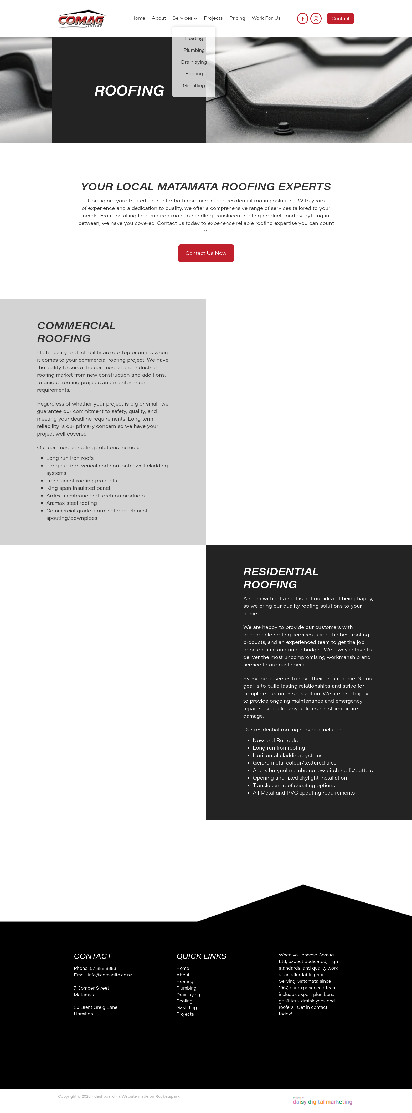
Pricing (237, 18)
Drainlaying (188, 994)
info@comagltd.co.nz (110, 974)
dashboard (104, 1096)
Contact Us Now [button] (206, 253)
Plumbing (186, 988)
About (159, 18)
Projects (213, 18)
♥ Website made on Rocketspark (148, 1096)
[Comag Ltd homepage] (87, 18)
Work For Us (266, 18)
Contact (340, 18)
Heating (184, 981)
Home (138, 18)
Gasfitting (186, 1007)
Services (184, 18)
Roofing (184, 1001)
